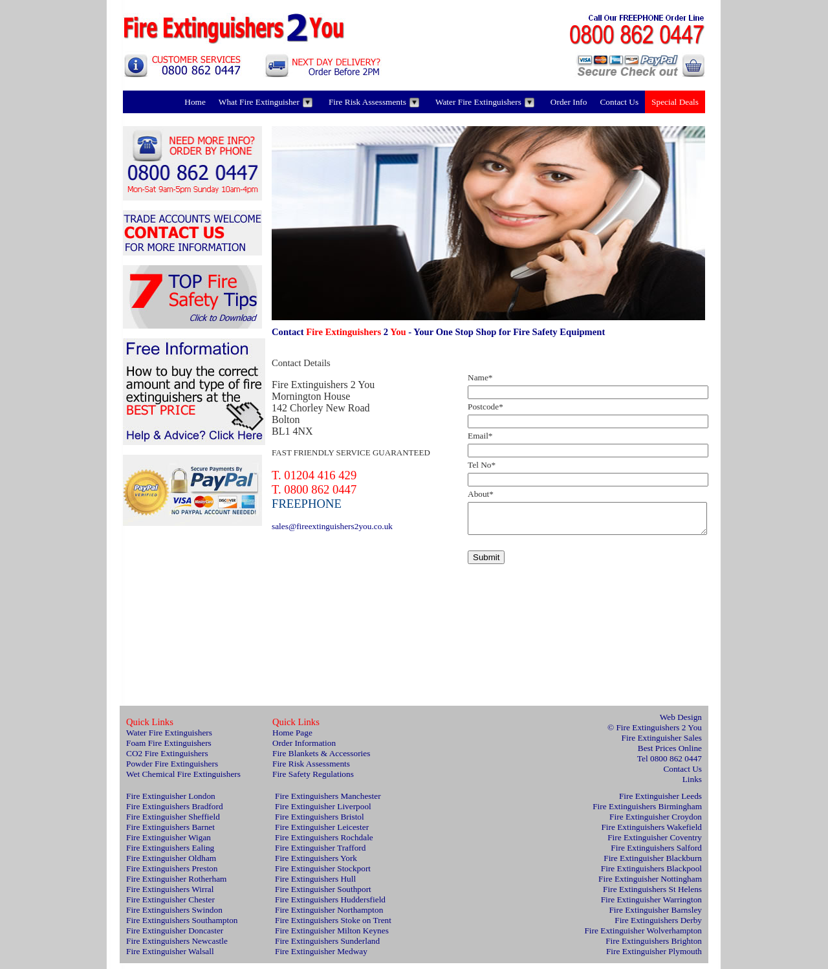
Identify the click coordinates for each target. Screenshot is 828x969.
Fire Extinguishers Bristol (319, 822)
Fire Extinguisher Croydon (655, 822)
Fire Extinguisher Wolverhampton (643, 936)
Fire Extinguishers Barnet (170, 833)
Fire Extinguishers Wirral (169, 895)
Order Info (568, 102)
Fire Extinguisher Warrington (651, 905)
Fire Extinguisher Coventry (654, 843)
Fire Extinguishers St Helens (652, 895)
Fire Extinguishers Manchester (328, 802)
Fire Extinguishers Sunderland (327, 947)
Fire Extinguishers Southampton (182, 926)
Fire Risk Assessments (374, 102)
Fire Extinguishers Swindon (174, 915)
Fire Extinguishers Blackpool (651, 874)
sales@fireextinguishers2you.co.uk (332, 526)
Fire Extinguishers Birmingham (647, 812)
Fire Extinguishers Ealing (170, 853)
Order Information (304, 749)
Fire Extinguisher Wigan (168, 843)
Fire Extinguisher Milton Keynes (332, 936)
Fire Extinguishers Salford (656, 853)
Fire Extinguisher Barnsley (655, 915)
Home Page (292, 738)
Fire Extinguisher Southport (323, 895)
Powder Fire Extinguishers (172, 769)
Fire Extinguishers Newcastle (177, 947)
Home (195, 102)
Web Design (681, 723)
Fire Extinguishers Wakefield (651, 833)
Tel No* (482, 465)
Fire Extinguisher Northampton (329, 915)
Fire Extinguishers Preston (171, 874)
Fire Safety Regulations (313, 780)
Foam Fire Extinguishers (169, 749)
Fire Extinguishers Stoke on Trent (333, 926)
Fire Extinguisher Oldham (171, 864)
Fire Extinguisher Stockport (323, 874)
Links (692, 785)
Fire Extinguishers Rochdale (324, 843)
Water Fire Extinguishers (484, 102)
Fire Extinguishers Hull (315, 884)
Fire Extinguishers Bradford (174, 812)
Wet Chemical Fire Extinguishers (183, 780)
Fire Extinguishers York (316, 864)
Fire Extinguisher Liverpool (323, 812)
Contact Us (619, 102)
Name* (480, 377)
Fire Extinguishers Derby (658, 926)
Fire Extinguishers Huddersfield (330, 905)
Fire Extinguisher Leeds (660, 802)
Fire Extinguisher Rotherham (176, 884)
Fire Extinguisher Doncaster (174, 936)
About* (481, 494)
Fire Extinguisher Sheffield (173, 822)
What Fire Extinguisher (265, 102)
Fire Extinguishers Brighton (653, 947)
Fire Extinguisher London (170, 802)
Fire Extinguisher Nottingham (650, 884)
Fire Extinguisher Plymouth (654, 957)
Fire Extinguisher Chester (170, 905)
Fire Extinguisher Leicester (322, 833)
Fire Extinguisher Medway (321, 957)
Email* (480, 436)
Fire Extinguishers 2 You (659, 733)
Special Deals (675, 102)
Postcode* (485, 406)
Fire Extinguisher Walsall (170, 957)
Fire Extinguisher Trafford (320, 853)
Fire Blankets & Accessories (321, 759)
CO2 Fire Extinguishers (167, 759)
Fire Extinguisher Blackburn (653, 864)
